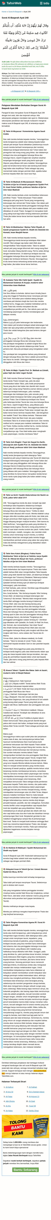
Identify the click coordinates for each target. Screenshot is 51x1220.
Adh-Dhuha (10, 1101)
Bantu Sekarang (25, 1170)
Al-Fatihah (33, 1087)
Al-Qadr (32, 1101)
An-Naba (9, 1111)
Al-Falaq (9, 1097)
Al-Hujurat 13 (34, 1097)
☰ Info (44, 3)
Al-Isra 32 (9, 1092)
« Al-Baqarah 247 (17, 91)
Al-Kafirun (9, 1087)
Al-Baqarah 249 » (33, 91)
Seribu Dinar (34, 1111)
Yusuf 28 (32, 1106)
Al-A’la (8, 1106)
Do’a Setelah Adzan (36, 1092)
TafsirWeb (14, 3)
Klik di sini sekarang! (41, 100)
